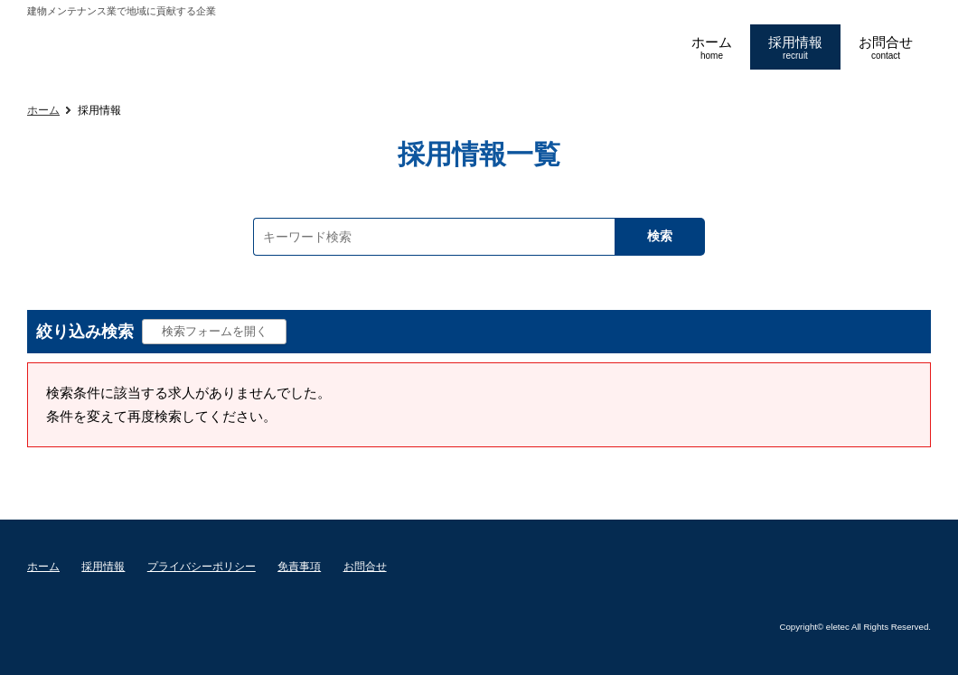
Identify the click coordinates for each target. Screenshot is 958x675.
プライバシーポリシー (201, 566)
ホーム (43, 110)
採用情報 (103, 566)
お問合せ (365, 566)
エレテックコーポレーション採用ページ (224, 48)
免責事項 (299, 566)
